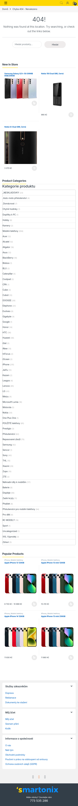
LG (4, 391)
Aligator (6, 247)
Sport (5, 525)
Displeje (6, 492)
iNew (5, 348)
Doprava (9, 693)
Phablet (6, 503)
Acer (5, 236)
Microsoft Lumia (10, 402)
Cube (5, 289)
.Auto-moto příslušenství (15, 198)
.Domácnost (8, 203)
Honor (6, 327)
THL (5, 460)
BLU (5, 268)
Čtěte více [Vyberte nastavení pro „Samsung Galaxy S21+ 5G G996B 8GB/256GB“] (34, 103)
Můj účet (9, 719)
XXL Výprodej (9, 536)
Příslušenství (9, 434)
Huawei (6, 337)
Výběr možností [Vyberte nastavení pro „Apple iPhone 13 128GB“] (34, 604)
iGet (5, 343)
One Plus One (9, 418)
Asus (5, 252)
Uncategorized (10, 531)
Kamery (6, 225)
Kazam (6, 375)
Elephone (7, 305)
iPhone (6, 364)
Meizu (6, 396)
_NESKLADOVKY (11, 192)
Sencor (6, 450)
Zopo (5, 471)
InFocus (6, 354)
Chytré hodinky (10, 209)
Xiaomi (6, 466)
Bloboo (6, 263)
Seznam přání (12, 724)
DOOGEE (7, 300)
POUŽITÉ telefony (11, 423)
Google (6, 321)
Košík (8, 728)
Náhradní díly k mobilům (14, 482)
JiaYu (5, 370)
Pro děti (6, 514)
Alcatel (6, 241)
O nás (8, 745)
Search (61, 3)
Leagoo (6, 380)
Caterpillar (8, 273)
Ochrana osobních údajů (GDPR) (21, 764)
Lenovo (6, 386)
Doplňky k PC (9, 214)
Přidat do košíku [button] (71, 114)
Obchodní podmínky (15, 754)
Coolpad (7, 279)
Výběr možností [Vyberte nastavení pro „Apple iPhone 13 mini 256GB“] (71, 657)
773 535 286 (39, 801)
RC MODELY (9, 520)
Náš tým (9, 750)
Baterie (6, 487)
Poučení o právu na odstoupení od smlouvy (26, 759)
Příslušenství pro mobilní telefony (19, 509)
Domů (5, 9)
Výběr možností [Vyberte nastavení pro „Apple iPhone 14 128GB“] (34, 657)
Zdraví (6, 542)
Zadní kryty (8, 498)
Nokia (5, 412)
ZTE (5, 476)
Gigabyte (7, 316)
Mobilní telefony (10, 231)
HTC (5, 332)
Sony (5, 455)
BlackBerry (8, 257)
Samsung (7, 444)
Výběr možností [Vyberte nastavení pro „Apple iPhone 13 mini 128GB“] (71, 604)
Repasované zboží (11, 439)
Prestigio (7, 428)
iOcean (6, 359)
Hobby (6, 220)
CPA (5, 284)
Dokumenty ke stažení (16, 702)
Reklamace (10, 697)
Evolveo (6, 311)
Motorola (7, 407)
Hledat (55, 44)
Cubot (5, 295)
